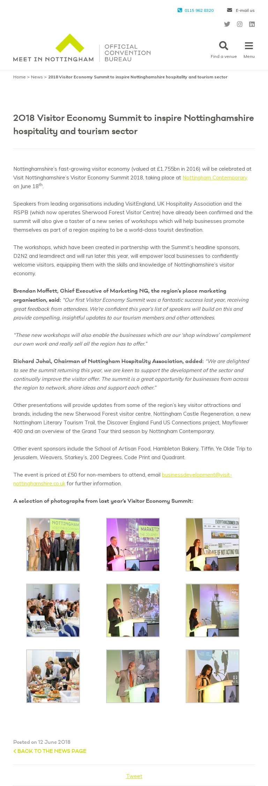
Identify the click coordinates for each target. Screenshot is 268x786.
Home (19, 76)
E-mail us (241, 10)
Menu (249, 50)
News (37, 76)
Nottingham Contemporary (215, 177)
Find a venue (224, 50)
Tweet (134, 776)
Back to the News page (50, 751)
